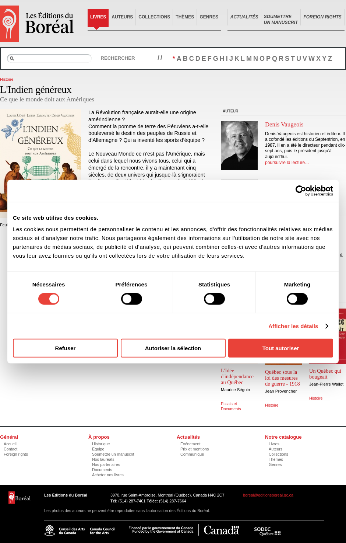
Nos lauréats (103, 459)
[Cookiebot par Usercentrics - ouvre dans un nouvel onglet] (301, 190)
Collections (154, 17)
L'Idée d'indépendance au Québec (237, 376)
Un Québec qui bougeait (325, 374)
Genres (209, 17)
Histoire (7, 79)
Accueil (10, 444)
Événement (190, 444)
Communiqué (192, 454)
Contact (10, 449)
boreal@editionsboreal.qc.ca (268, 495)
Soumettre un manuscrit (113, 454)
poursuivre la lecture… (287, 162)
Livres (98, 17)
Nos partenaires (106, 464)
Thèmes (185, 17)
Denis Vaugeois (284, 124)
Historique (101, 444)
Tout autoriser (280, 348)
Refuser (65, 348)
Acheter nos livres (108, 475)
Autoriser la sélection (173, 348)
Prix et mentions (194, 449)
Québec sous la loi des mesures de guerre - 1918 (282, 378)
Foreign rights (16, 454)
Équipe (98, 449)
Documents (102, 469)
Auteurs (122, 17)
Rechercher (117, 58)
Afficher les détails (293, 326)
